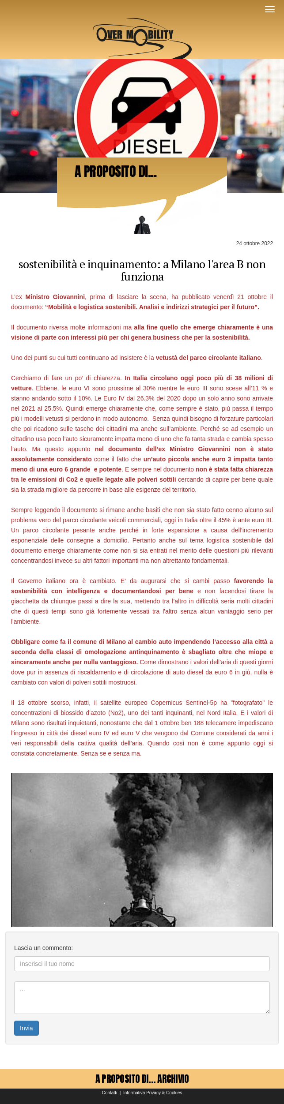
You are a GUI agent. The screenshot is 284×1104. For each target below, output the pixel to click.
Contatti (109, 1092)
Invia (26, 1028)
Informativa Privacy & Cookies (152, 1092)
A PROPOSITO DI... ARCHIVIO (142, 1078)
